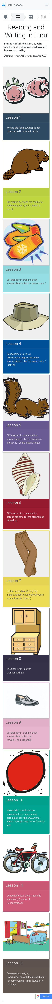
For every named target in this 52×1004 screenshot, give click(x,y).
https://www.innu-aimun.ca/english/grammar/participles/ (26, 821)
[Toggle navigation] (47, 5)
